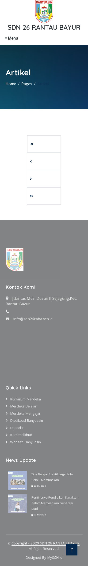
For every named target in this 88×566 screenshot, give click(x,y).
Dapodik (16, 427)
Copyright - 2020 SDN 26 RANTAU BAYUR (45, 543)
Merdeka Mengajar (25, 413)
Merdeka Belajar (23, 406)
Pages (26, 83)
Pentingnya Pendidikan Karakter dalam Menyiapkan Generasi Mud (54, 503)
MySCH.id (54, 557)
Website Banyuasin (25, 442)
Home (11, 83)
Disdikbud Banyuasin (26, 420)
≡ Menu (11, 38)
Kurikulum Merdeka (25, 399)
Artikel (43, 83)
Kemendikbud (21, 434)
